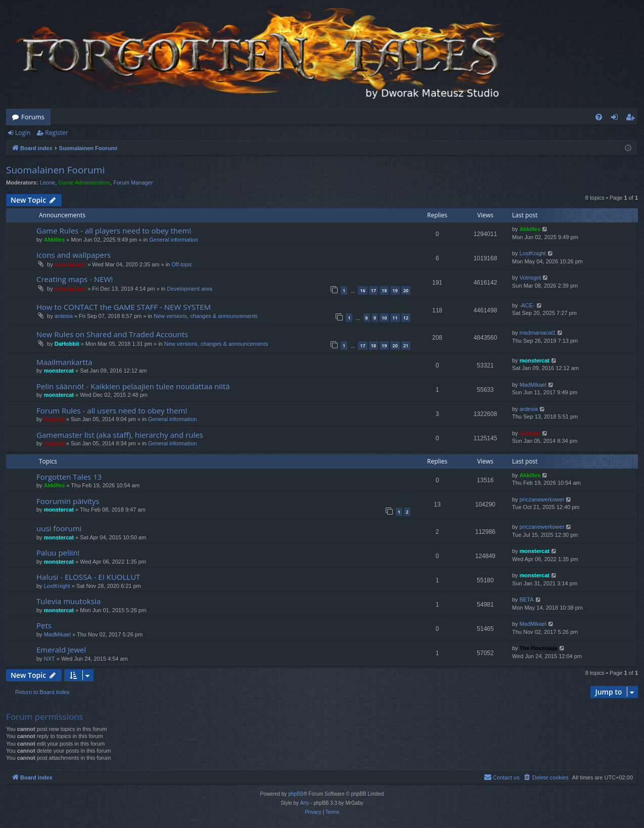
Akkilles (54, 240)
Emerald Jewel (61, 650)
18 (384, 290)
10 (384, 317)
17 (373, 290)
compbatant (70, 264)
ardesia (64, 316)
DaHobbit (67, 344)
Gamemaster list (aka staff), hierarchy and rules (119, 435)
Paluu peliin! (58, 552)
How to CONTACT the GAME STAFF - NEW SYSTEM (123, 307)
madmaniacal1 (538, 333)
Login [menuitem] (616, 118)
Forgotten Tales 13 (69, 477)
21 (405, 345)
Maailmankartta (64, 362)
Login (22, 132)
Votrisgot (530, 277)
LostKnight (533, 253)
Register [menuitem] (632, 118)
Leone (48, 182)
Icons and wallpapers (73, 255)
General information (173, 240)
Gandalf (54, 419)
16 (362, 290)
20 (405, 290)
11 (394, 317)
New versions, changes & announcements (205, 316)
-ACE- (527, 305)
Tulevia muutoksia (68, 601)
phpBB (295, 794)
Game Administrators (84, 182)
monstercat (59, 370)
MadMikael (533, 385)
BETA (527, 599)
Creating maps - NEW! (74, 279)
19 (394, 290)
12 (405, 317)
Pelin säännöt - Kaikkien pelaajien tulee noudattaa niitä (133, 386)
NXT (49, 659)
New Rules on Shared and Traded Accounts (112, 334)
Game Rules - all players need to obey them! (113, 230)
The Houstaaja (539, 648)
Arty (304, 803)
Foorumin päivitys (67, 501)
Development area (189, 289)
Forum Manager (133, 182)
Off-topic (181, 264)
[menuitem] (599, 117)
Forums (32, 116)
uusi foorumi (58, 528)
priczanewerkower (542, 499)
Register (56, 132)
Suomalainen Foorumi (55, 169)
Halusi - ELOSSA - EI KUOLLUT (88, 577)
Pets (44, 625)
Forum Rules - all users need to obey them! (111, 410)
